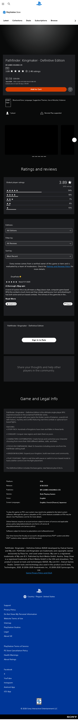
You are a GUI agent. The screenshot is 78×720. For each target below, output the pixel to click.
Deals (28, 20)
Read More (11, 299)
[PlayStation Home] (39, 3)
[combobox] (39, 230)
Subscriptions (41, 20)
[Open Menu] (3, 4)
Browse (54, 20)
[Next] (74, 140)
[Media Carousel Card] (31, 140)
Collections (17, 20)
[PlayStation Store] (12, 12)
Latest (6, 20)
